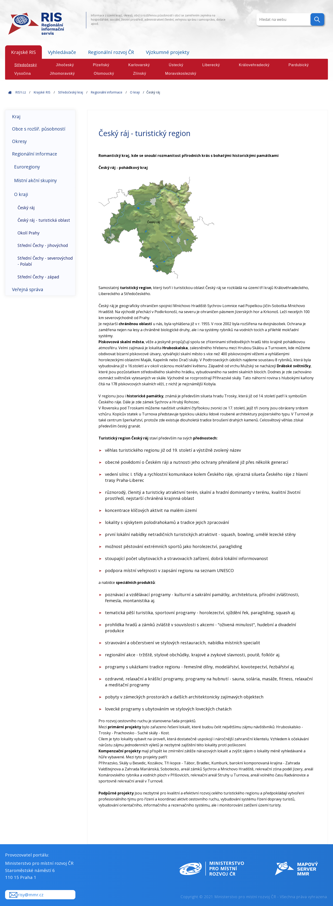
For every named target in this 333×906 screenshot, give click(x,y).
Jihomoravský (62, 73)
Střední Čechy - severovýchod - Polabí (45, 261)
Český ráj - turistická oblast (44, 220)
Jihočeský (65, 65)
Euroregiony (27, 167)
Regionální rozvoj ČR (111, 52)
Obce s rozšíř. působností (38, 129)
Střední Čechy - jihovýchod (43, 245)
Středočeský (25, 65)
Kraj (16, 116)
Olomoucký (104, 73)
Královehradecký (254, 65)
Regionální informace (106, 92)
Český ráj (26, 207)
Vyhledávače (62, 52)
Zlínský (139, 73)
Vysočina (22, 73)
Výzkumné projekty (167, 52)
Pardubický (298, 65)
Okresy (19, 141)
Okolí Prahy (29, 233)
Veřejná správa (27, 289)
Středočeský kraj (70, 92)
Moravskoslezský (180, 73)
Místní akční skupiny (35, 180)
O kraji (135, 92)
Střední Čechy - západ (38, 277)
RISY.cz (20, 92)
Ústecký (176, 65)
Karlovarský (139, 65)
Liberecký (211, 65)
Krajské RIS (23, 52)
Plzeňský (101, 65)
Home (10, 92)
